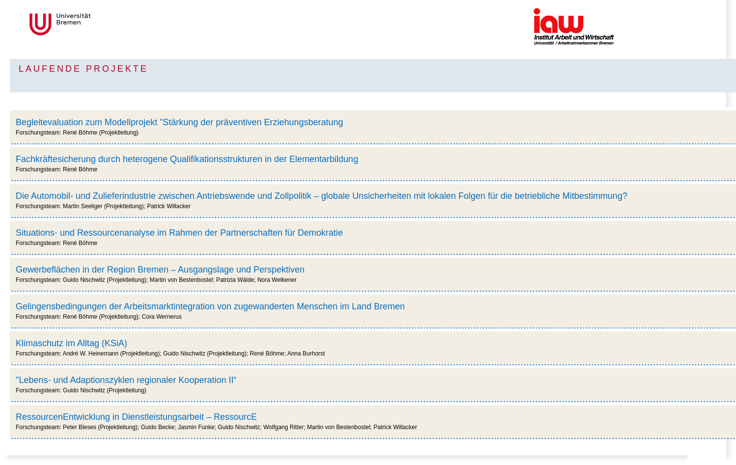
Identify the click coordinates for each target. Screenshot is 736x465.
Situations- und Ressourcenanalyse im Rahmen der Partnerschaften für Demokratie (179, 233)
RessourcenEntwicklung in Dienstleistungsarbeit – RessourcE (136, 417)
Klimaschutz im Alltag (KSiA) (71, 343)
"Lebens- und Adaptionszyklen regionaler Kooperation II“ (126, 380)
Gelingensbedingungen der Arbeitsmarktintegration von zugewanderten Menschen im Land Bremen (210, 306)
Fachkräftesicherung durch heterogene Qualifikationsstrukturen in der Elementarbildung (187, 159)
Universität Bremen (92, 24)
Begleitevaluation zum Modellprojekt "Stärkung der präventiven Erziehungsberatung (179, 122)
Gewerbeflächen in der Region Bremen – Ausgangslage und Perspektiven (160, 269)
